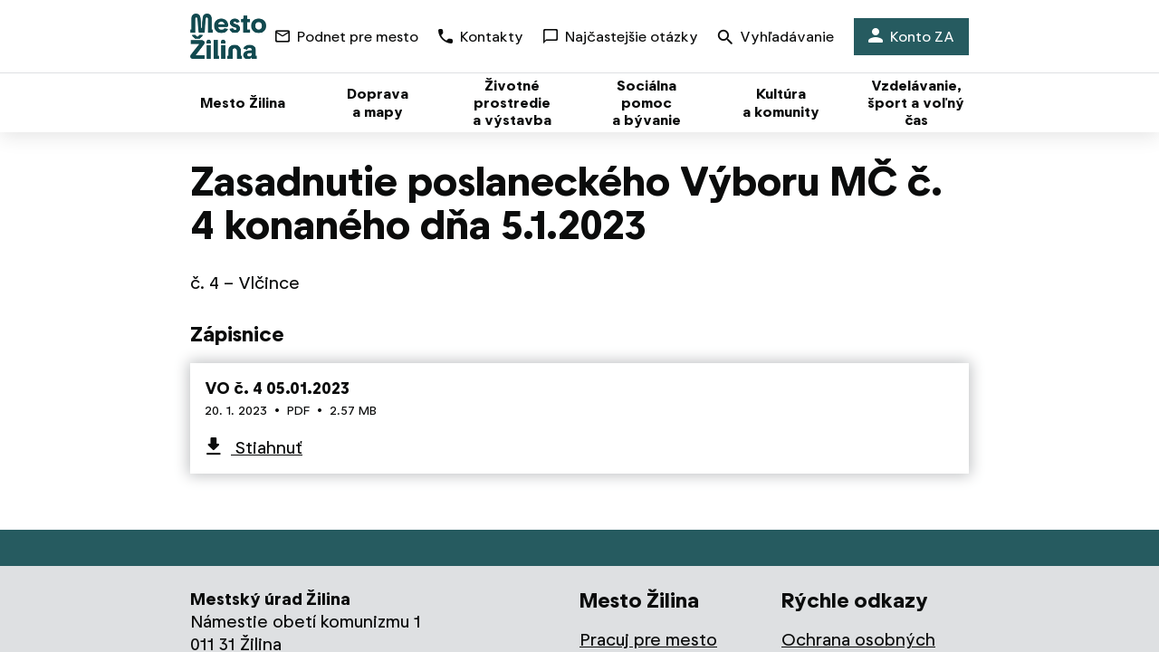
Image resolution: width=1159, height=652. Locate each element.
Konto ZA (911, 36)
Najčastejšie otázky (620, 36)
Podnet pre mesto (346, 36)
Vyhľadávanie (776, 38)
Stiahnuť (266, 447)
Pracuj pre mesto (648, 639)
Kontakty (480, 36)
